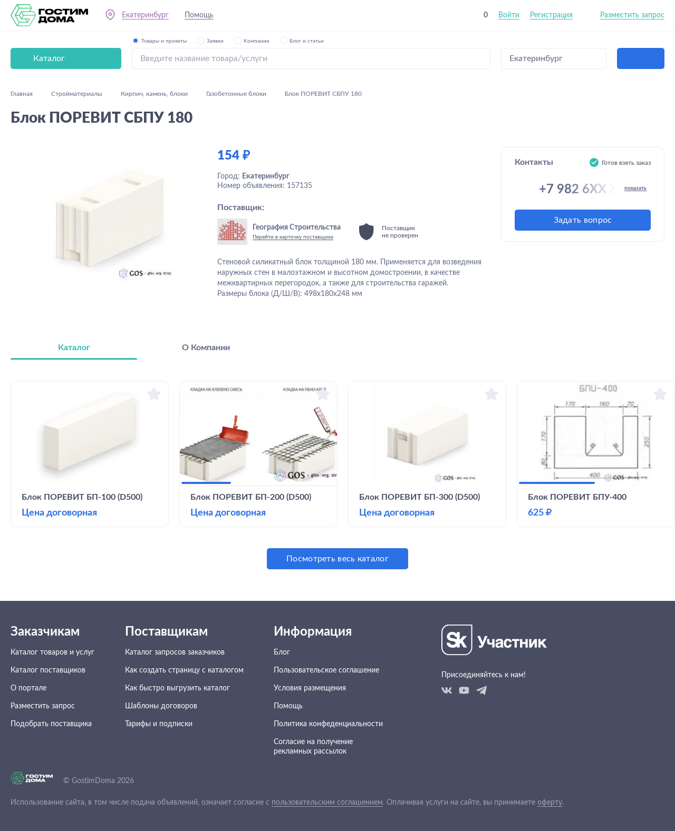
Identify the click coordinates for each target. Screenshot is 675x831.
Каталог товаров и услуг (52, 652)
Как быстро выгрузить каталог (177, 688)
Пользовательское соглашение (326, 670)
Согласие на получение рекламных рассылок (313, 746)
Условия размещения (310, 688)
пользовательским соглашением (327, 802)
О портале (28, 688)
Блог (282, 652)
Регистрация (551, 15)
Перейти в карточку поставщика (293, 237)
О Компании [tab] (206, 347)
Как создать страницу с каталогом (184, 670)
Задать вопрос (583, 220)
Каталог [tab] (74, 347)
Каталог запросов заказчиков (175, 652)
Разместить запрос (632, 15)
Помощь (199, 15)
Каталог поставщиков (48, 670)
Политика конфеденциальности (328, 724)
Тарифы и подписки (158, 724)
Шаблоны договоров (161, 706)
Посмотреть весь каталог (337, 559)
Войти (508, 15)
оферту (549, 802)
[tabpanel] (337, 475)
